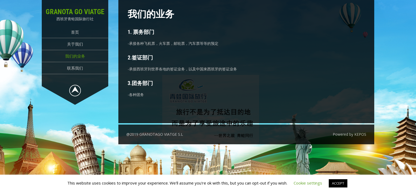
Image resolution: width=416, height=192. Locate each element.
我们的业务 (75, 56)
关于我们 (75, 44)
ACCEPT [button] (338, 183)
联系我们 (75, 68)
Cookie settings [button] (308, 183)
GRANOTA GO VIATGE (75, 12)
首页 (75, 32)
